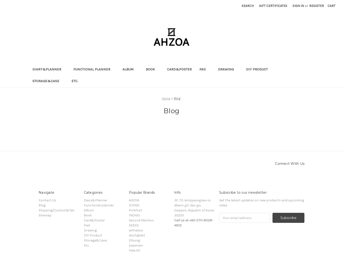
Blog (42, 205)
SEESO (134, 225)
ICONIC (134, 205)
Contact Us (47, 200)
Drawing (228, 69)
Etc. (77, 81)
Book (152, 69)
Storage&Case (48, 81)
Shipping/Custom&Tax (56, 210)
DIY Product (259, 69)
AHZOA (134, 200)
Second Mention (141, 220)
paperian (136, 245)
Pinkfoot (135, 210)
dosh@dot (137, 235)
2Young (134, 240)
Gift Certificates (273, 6)
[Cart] (331, 6)
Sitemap (45, 215)
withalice (136, 230)
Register (316, 6)
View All (134, 250)
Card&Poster (179, 69)
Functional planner (94, 69)
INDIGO (134, 215)
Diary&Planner (49, 69)
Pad (204, 69)
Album (130, 69)
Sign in (298, 6)
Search (248, 6)
